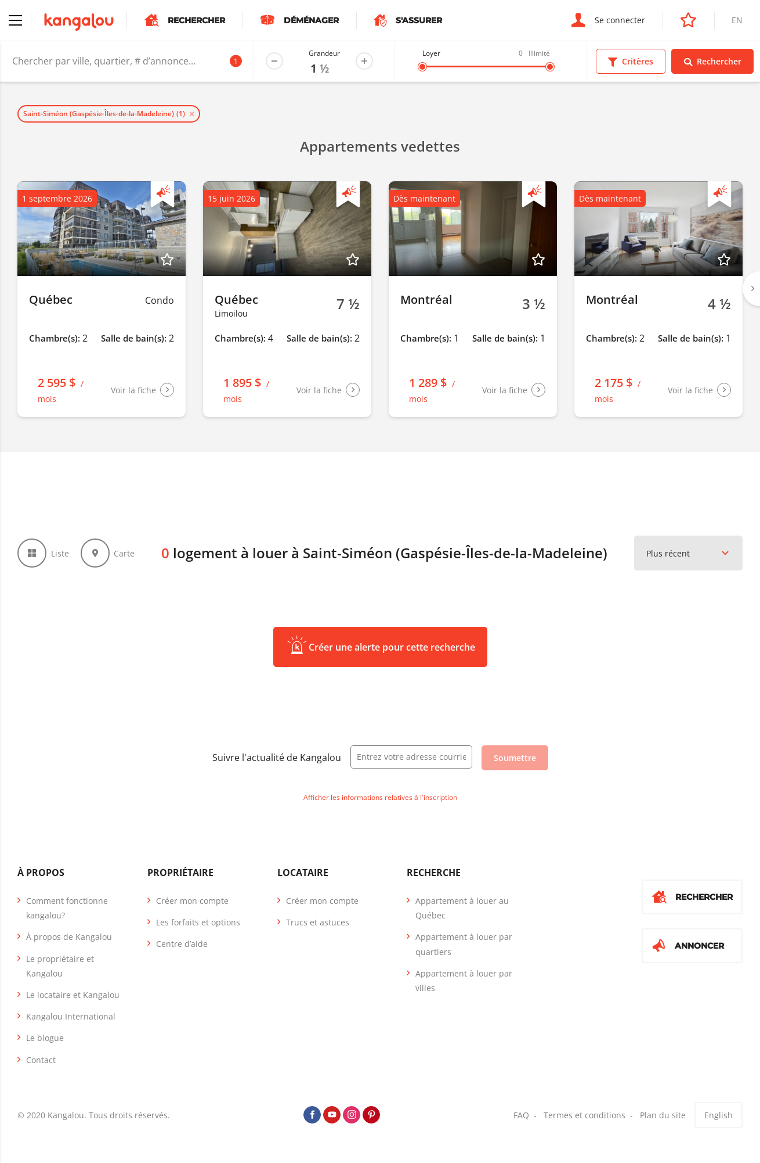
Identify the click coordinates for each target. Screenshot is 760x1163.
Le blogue (45, 1037)
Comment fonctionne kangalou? (67, 908)
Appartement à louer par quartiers (463, 944)
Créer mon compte (192, 900)
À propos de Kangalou (69, 936)
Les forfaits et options (198, 922)
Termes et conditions (584, 1115)
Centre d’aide (182, 943)
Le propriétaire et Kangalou (60, 966)
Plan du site (663, 1115)
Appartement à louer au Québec (462, 908)
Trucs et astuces (317, 922)
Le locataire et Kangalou (73, 994)
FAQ (521, 1115)
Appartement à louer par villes (463, 980)
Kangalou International (70, 1016)
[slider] (422, 66)
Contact (41, 1059)
